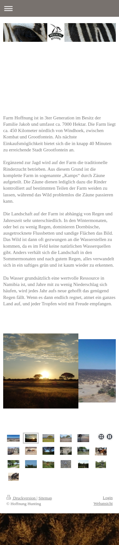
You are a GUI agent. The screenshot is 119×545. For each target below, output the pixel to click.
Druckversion (21, 498)
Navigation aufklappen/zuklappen (59, 8)
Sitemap (45, 498)
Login (108, 497)
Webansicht (103, 503)
